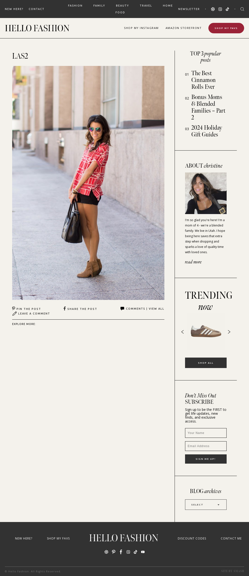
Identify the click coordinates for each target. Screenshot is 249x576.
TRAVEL (146, 5)
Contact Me (231, 538)
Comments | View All (142, 308)
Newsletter (189, 9)
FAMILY (99, 5)
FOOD (120, 12)
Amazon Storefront (184, 28)
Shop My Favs (226, 28)
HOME (168, 5)
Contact (36, 9)
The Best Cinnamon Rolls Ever (203, 80)
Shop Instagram (141, 28)
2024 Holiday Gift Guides (206, 131)
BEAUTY (122, 5)
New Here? (14, 9)
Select (205, 504)
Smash (239, 571)
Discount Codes (192, 538)
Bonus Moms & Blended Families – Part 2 (208, 107)
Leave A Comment (31, 313)
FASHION (75, 5)
